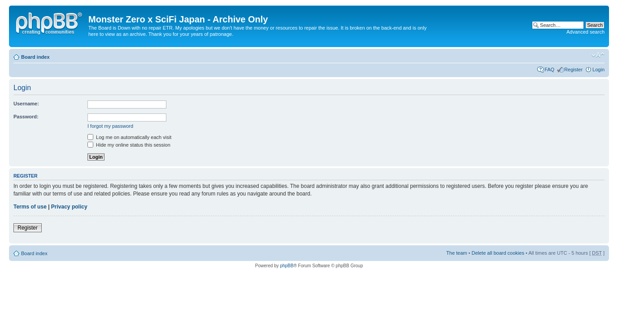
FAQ (549, 69)
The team (456, 253)
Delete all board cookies (497, 253)
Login (598, 69)
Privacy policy (69, 207)
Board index (35, 57)
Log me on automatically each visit (129, 137)
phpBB (286, 265)
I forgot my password (110, 126)
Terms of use (30, 207)
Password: (26, 116)
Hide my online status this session (128, 145)
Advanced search (585, 32)
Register (573, 69)
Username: (26, 103)
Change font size (598, 55)
